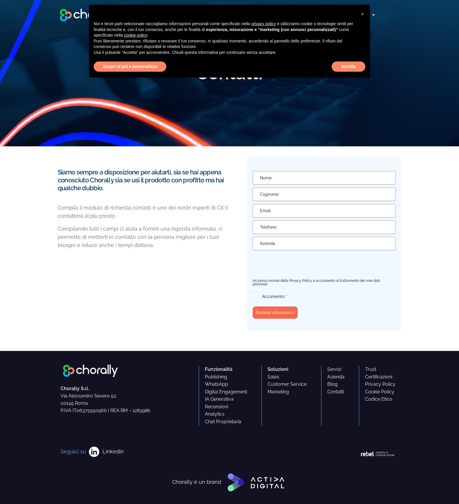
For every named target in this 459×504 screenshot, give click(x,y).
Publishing (216, 377)
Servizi (334, 369)
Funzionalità (218, 369)
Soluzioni (278, 369)
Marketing (278, 392)
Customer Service (287, 384)
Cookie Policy (379, 392)
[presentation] (297, 264)
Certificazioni (378, 377)
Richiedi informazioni (275, 312)
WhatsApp (216, 384)
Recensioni (216, 406)
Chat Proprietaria (223, 421)
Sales (273, 377)
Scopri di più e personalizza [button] (130, 66)
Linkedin (113, 451)
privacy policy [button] (263, 23)
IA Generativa (219, 399)
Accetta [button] (348, 66)
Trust (370, 369)
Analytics (215, 414)
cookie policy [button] (135, 35)
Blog (332, 384)
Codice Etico (378, 399)
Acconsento (274, 296)
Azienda (336, 377)
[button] (362, 14)
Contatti (335, 392)
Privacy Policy (300, 281)
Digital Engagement (226, 392)
